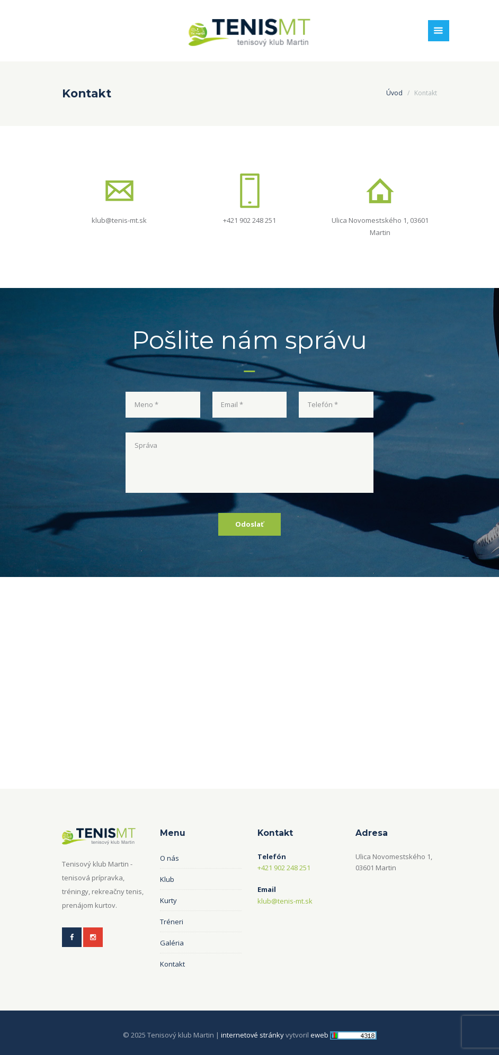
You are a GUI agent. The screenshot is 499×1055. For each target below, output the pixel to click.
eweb (319, 1034)
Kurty (168, 900)
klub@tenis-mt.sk (119, 219)
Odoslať (249, 523)
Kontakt (172, 963)
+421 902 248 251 (249, 219)
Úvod (394, 92)
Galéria (172, 942)
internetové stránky (252, 1034)
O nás (169, 857)
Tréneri (171, 921)
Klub (167, 878)
